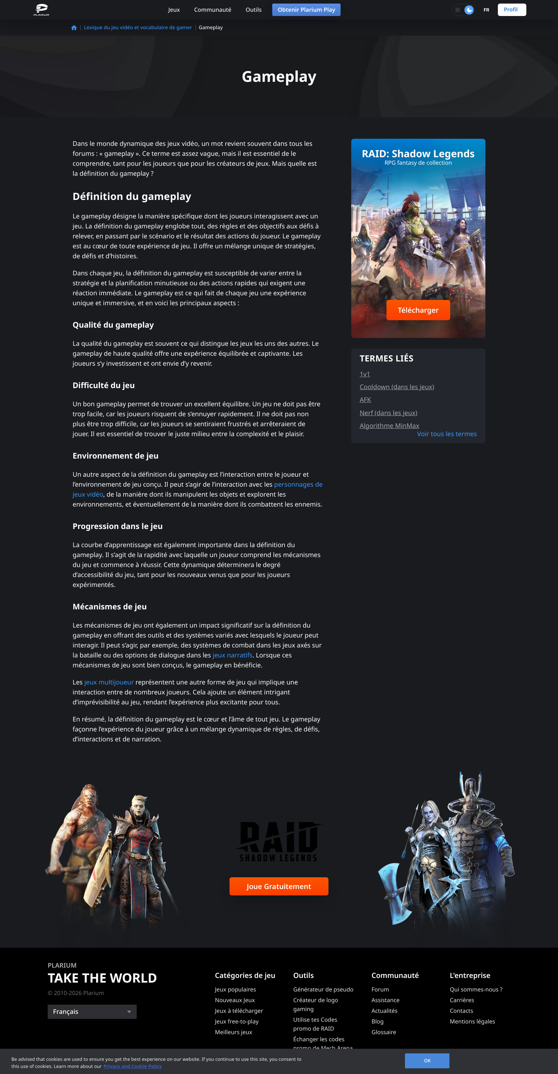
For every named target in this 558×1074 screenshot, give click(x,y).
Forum (380, 989)
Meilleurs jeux (233, 1032)
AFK (365, 400)
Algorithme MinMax (390, 426)
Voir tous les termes (447, 434)
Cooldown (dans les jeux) (397, 387)
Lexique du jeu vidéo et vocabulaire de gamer (138, 27)
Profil (511, 9)
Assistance (386, 1000)
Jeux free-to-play (237, 1021)
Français (65, 1011)
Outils (254, 10)
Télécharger (418, 310)
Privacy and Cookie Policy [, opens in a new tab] (133, 1066)
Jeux (174, 10)
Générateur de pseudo (323, 989)
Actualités (385, 1011)
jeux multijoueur (109, 682)
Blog (378, 1021)
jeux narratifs (233, 655)
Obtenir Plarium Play (306, 10)
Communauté (212, 10)
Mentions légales (472, 1021)
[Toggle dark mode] (463, 10)
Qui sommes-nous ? (476, 989)
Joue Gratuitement (279, 886)
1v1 (365, 374)
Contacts (461, 1011)
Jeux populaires (235, 989)
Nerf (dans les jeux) (388, 413)
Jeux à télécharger (239, 1011)
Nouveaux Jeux (235, 1000)
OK (427, 1060)
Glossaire (384, 1032)
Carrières (462, 1000)
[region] (279, 1061)
